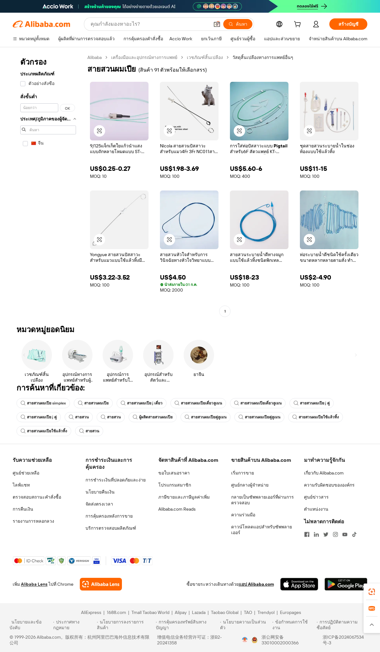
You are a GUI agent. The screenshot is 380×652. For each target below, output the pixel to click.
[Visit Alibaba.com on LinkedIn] (316, 534)
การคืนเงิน (23, 509)
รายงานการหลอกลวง (33, 521)
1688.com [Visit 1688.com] (116, 612)
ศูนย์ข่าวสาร (316, 497)
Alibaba (94, 57)
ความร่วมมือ (243, 514)
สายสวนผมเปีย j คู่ (312, 403)
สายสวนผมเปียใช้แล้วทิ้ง (315, 417)
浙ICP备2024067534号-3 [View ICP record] (343, 640)
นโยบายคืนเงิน (100, 491)
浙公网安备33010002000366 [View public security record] (280, 640)
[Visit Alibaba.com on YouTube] (345, 534)
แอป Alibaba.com (256, 584)
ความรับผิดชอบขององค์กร (329, 484)
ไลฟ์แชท (21, 484)
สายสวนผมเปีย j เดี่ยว (141, 403)
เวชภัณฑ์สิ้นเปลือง (205, 57)
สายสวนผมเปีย (93, 403)
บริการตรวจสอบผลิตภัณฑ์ (111, 528)
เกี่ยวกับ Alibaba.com (324, 472)
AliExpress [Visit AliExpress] (91, 612)
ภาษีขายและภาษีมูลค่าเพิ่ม (184, 497)
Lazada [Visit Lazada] (199, 612)
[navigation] (48, 185)
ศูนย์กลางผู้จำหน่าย (250, 484)
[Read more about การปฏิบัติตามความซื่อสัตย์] (343, 624)
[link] (372, 592)
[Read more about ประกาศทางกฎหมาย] (74, 624)
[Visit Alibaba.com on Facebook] (307, 534)
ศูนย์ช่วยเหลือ (26, 472)
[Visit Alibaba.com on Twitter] (326, 534)
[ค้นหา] (237, 24)
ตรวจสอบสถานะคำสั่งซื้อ (37, 497)
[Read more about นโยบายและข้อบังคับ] (30, 624)
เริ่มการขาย (242, 472)
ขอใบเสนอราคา (174, 472)
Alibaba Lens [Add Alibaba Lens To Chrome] (34, 584)
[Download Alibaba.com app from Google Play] (346, 584)
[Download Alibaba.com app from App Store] (299, 584)
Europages (290, 612)
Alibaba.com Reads (177, 509)
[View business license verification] (245, 640)
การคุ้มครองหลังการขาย (109, 516)
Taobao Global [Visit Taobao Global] (224, 612)
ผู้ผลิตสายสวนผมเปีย (153, 417)
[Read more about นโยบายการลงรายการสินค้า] (125, 624)
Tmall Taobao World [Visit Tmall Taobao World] (150, 612)
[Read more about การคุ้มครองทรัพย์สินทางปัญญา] (187, 624)
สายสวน (79, 417)
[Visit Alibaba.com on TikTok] (354, 534)
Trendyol (266, 612)
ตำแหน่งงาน (316, 509)
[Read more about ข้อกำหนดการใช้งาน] (293, 624)
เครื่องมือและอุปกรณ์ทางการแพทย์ (144, 57)
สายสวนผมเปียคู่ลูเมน (205, 417)
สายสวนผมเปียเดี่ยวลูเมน (198, 403)
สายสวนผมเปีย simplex (43, 403)
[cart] (298, 25)
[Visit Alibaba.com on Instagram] (335, 534)
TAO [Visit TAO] (248, 612)
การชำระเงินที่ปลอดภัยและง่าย (116, 479)
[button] (217, 24)
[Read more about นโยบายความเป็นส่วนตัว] (245, 624)
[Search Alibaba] (149, 24)
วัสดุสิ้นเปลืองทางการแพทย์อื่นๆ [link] (262, 57)
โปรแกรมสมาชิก (174, 484)
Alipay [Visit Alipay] (181, 612)
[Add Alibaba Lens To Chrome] (101, 584)
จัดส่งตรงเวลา (99, 504)
